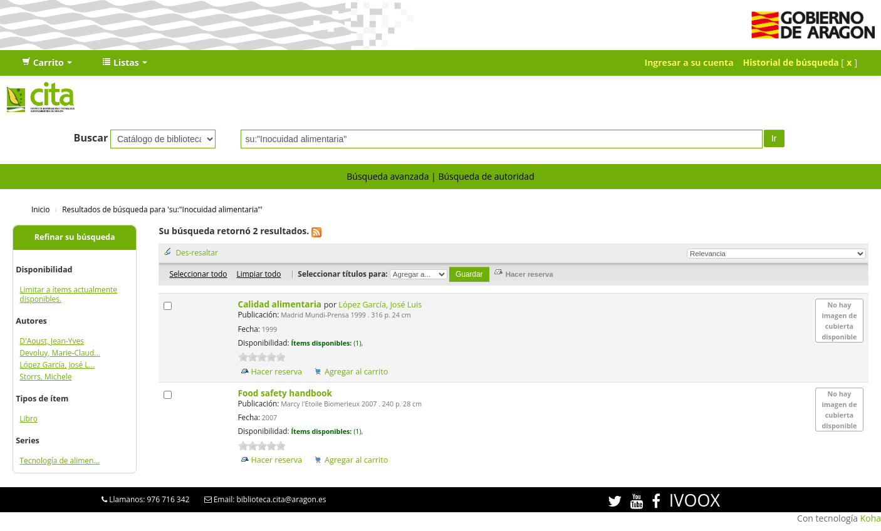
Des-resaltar (196, 252)
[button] (47, 62)
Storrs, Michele (45, 376)
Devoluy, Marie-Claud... (59, 353)
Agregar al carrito (356, 371)
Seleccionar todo (198, 274)
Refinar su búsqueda (74, 237)
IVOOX (694, 500)
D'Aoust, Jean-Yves (51, 341)
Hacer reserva (277, 371)
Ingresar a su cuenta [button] (689, 62)
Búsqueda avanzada (388, 176)
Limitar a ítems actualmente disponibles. (68, 294)
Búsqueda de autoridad (486, 176)
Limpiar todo (258, 274)
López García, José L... (57, 364)
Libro (28, 418)
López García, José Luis (380, 304)
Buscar (91, 137)
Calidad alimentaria (281, 304)
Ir (774, 138)
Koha (870, 518)
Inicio (40, 209)
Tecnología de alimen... (59, 460)
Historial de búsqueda (791, 62)
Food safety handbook (286, 393)
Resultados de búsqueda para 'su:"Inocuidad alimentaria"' (162, 209)
